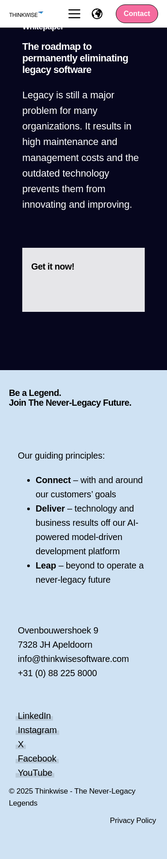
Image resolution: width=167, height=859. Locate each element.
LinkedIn (34, 716)
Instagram (37, 730)
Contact (137, 13)
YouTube (35, 773)
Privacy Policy (133, 820)
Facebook (37, 758)
